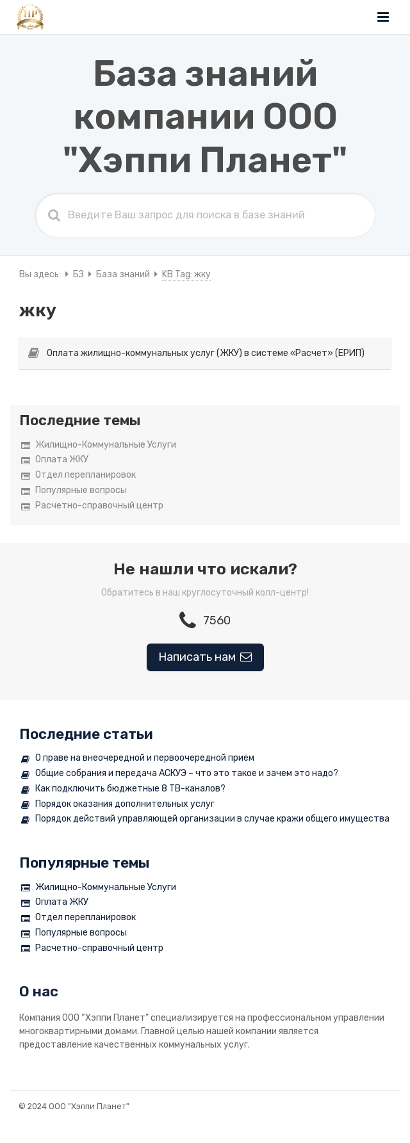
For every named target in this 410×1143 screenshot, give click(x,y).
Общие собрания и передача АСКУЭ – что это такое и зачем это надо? (179, 773)
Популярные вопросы (74, 490)
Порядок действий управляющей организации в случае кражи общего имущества (205, 819)
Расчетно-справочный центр (92, 506)
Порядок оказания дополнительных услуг (118, 804)
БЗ (78, 274)
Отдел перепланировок (78, 475)
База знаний (123, 274)
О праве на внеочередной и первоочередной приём (137, 758)
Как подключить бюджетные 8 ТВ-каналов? (123, 789)
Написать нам (205, 657)
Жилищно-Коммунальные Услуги (98, 445)
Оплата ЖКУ (54, 460)
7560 (205, 620)
